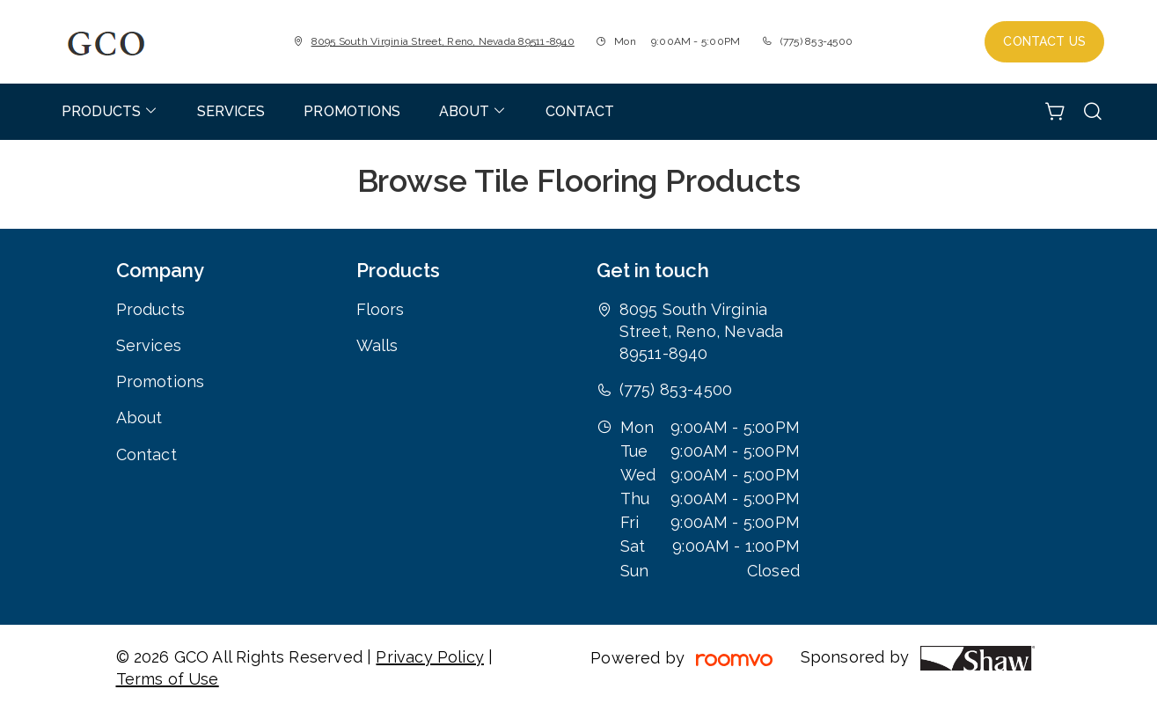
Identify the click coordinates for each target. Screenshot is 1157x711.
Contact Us (1044, 41)
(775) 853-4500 (816, 41)
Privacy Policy (430, 657)
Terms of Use (167, 679)
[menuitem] (110, 112)
